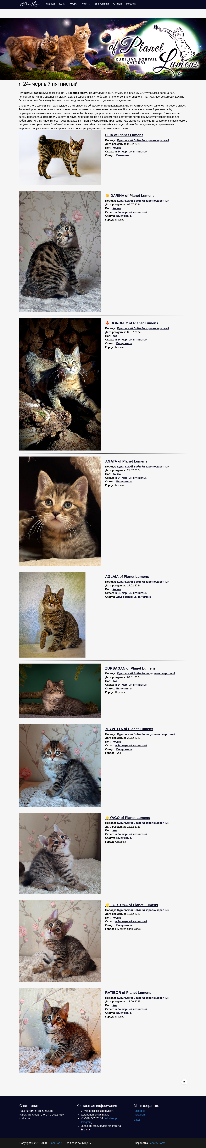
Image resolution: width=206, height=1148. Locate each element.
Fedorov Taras (157, 1143)
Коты (62, 3)
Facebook (139, 1110)
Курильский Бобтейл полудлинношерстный (146, 673)
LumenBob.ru (55, 1143)
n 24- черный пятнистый (131, 151)
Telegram (86, 1122)
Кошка (116, 147)
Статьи (117, 3)
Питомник (122, 155)
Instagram (140, 1114)
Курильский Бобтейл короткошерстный (143, 140)
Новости (131, 3)
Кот (114, 335)
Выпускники (101, 3)
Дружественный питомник (133, 596)
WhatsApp (111, 1118)
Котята (86, 3)
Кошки (73, 3)
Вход (137, 1119)
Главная (50, 3)
